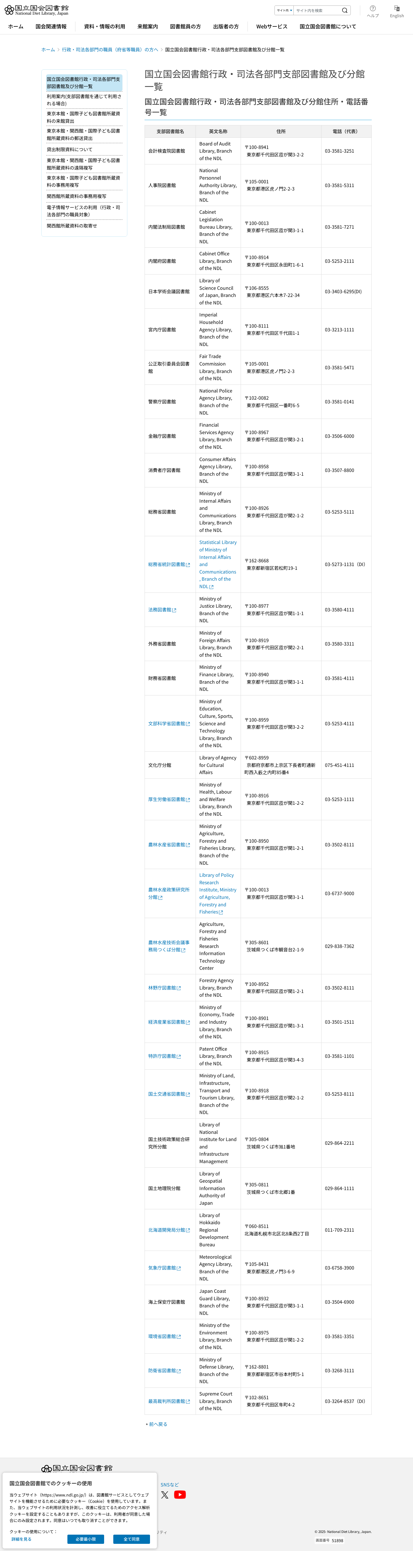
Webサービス (272, 26)
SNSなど (170, 1484)
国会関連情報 (51, 26)
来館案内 (147, 26)
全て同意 (132, 1539)
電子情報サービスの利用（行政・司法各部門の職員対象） (83, 211)
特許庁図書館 (165, 1055)
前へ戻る (158, 1423)
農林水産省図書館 (169, 844)
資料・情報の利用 (104, 26)
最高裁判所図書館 (169, 1401)
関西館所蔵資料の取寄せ (72, 225)
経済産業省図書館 (169, 1021)
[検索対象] (284, 10)
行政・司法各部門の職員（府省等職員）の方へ (110, 49)
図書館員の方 (185, 26)
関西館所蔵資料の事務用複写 (76, 196)
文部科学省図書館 (169, 723)
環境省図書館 (165, 1336)
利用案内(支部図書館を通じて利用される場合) (84, 100)
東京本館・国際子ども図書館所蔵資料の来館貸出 (83, 117)
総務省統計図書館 (169, 564)
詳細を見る (21, 1539)
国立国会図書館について (328, 26)
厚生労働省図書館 (169, 799)
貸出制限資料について (70, 149)
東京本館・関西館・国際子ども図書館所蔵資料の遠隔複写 (83, 164)
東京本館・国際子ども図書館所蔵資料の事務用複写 (83, 181)
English (397, 10)
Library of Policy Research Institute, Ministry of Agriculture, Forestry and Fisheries (218, 893)
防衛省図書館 (165, 1370)
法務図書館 (162, 609)
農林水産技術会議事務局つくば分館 (169, 946)
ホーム (16, 26)
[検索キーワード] (316, 10)
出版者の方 (226, 26)
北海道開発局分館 (169, 1229)
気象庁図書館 (165, 1267)
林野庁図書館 (165, 987)
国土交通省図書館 (169, 1093)
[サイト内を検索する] (344, 10)
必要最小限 (86, 1539)
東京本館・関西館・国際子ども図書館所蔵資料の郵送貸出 (83, 134)
